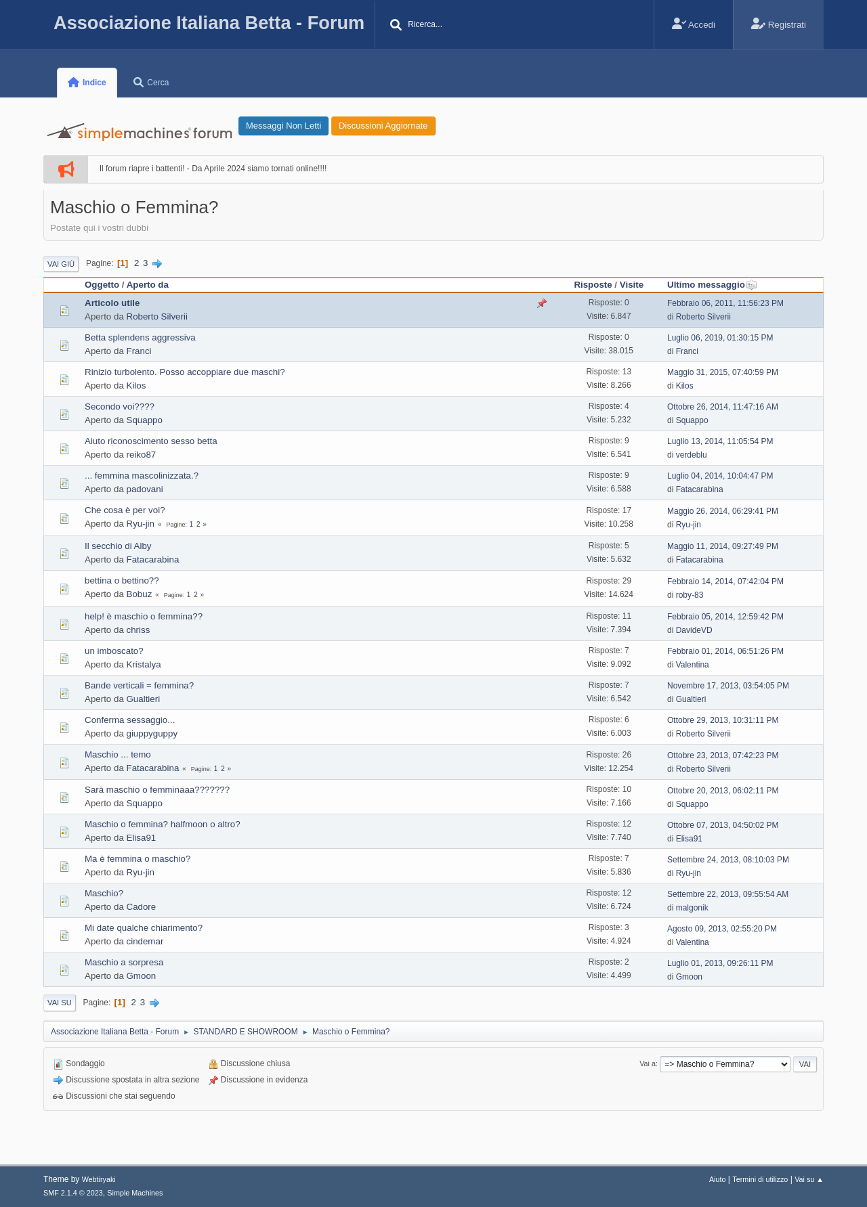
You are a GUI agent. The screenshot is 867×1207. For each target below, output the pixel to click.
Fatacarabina (699, 489)
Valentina (692, 665)
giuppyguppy (152, 733)
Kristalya (144, 664)
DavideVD (694, 630)
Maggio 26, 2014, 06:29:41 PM (722, 511)
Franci (139, 351)
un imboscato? (114, 651)
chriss (138, 630)
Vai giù (61, 264)
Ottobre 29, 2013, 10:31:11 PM (723, 720)
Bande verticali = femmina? (139, 685)
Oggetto (102, 285)
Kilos (136, 385)
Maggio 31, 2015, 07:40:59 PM (722, 372)
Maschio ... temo (118, 754)
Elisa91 (141, 838)
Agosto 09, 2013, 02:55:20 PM (722, 929)
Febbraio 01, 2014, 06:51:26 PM (725, 651)
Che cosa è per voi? (125, 510)
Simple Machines (135, 1193)
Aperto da (148, 285)
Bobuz (139, 594)
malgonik (692, 908)
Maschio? (104, 893)
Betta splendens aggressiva (140, 337)
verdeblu (691, 455)
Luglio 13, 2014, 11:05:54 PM (720, 441)
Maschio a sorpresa (124, 962)
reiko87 (141, 454)
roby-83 (690, 595)
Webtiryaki (99, 1179)
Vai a (647, 1063)
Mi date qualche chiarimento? (144, 928)
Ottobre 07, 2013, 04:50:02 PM (723, 825)
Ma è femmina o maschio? (137, 859)
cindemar (145, 941)
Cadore (141, 907)
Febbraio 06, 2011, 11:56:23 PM (725, 303)
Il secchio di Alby (118, 546)
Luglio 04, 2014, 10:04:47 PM (720, 476)
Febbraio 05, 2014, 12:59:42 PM (725, 616)
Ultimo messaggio (712, 285)
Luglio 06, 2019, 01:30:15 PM (720, 338)
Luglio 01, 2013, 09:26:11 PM (720, 963)
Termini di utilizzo (760, 1179)
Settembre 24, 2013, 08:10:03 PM (728, 859)
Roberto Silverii (157, 316)
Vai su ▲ (809, 1179)
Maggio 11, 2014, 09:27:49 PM (722, 546)
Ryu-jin (140, 524)
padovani (145, 489)
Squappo (145, 420)
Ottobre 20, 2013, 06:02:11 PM (723, 790)
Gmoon (141, 976)
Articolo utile (112, 303)
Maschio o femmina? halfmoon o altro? (162, 824)
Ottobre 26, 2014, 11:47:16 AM (722, 407)
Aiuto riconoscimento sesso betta (151, 441)
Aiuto (717, 1179)
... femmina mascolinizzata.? (141, 475)
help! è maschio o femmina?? (144, 616)
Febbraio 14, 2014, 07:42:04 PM (725, 581)
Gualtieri (144, 699)
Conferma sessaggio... (130, 720)
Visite (631, 285)
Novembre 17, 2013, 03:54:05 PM (728, 685)
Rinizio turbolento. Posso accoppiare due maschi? (185, 372)
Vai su (59, 1002)
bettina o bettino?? (122, 580)
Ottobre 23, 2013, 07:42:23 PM (723, 755)
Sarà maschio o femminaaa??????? (157, 790)
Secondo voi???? (119, 406)
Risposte (593, 285)
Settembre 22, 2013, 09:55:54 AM (727, 894)
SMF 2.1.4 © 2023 (73, 1193)
